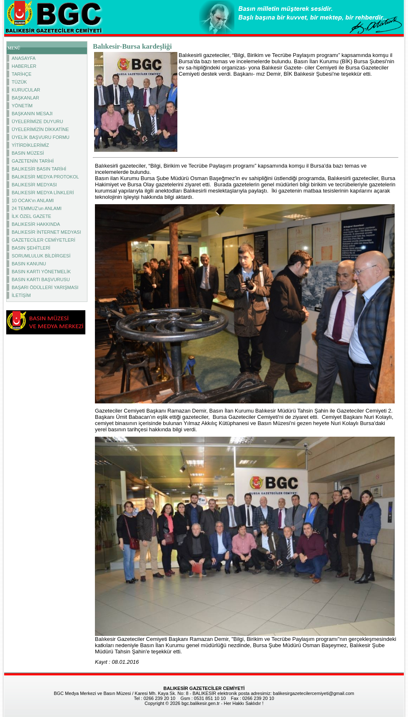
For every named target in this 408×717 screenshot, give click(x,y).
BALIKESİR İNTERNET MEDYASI (46, 232)
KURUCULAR (26, 89)
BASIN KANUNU (29, 263)
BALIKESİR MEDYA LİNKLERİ (43, 192)
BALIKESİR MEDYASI (34, 184)
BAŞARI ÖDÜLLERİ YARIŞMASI (45, 287)
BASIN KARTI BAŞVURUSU (41, 279)
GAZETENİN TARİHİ (33, 160)
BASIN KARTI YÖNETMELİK (41, 271)
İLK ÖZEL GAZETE (31, 216)
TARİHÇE (21, 74)
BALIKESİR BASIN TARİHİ (39, 168)
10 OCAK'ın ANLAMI (33, 200)
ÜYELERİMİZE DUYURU (37, 121)
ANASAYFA (23, 58)
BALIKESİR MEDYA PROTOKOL (45, 176)
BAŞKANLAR (25, 97)
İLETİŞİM (21, 295)
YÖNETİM (22, 105)
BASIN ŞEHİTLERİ (31, 247)
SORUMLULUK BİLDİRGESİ (41, 255)
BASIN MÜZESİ (28, 153)
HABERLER (24, 66)
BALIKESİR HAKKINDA (36, 224)
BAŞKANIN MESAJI (32, 113)
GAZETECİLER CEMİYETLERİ (43, 239)
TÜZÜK (19, 81)
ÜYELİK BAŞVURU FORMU (41, 137)
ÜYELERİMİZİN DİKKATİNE (40, 129)
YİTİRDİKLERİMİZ (30, 145)
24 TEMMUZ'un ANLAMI (37, 208)
